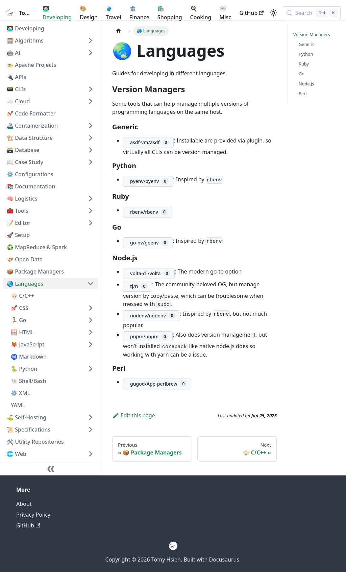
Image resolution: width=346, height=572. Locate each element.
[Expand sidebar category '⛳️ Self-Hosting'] (90, 417)
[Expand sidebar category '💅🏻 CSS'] (90, 308)
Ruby (304, 64)
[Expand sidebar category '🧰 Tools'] (90, 210)
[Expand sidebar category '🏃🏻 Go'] (90, 320)
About (23, 504)
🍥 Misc (225, 13)
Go (301, 74)
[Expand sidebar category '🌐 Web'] (90, 453)
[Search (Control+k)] (312, 12)
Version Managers (311, 34)
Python (306, 54)
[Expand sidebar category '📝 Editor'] (90, 222)
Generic (306, 44)
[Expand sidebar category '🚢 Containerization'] (90, 125)
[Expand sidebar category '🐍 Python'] (90, 368)
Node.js (306, 84)
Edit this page (133, 415)
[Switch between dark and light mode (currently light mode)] (273, 12)
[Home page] (118, 31)
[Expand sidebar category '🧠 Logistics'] (90, 198)
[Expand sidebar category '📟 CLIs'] (90, 89)
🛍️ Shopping (169, 13)
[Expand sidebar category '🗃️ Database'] (90, 150)
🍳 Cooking (201, 13)
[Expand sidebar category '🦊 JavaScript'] (90, 344)
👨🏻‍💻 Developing (57, 13)
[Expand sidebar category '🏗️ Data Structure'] (90, 137)
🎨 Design (89, 13)
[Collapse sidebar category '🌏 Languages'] (90, 283)
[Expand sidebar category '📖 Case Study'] (90, 162)
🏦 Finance (139, 13)
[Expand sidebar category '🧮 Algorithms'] (90, 40)
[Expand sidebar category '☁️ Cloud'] (90, 101)
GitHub (251, 13)
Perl (303, 93)
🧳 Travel (113, 13)
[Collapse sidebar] (50, 468)
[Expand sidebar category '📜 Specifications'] (90, 429)
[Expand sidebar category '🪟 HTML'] (90, 332)
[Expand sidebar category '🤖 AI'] (90, 52)
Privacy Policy (33, 514)
